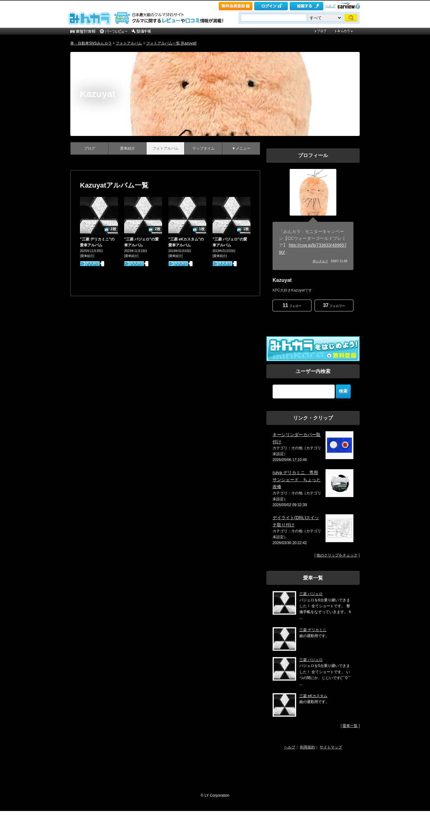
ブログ (89, 148)
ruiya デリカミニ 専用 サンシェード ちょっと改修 (296, 479)
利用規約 (307, 747)
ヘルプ (330, 6)
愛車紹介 (127, 148)
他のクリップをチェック (337, 555)
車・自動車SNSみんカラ (91, 43)
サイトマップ (331, 747)
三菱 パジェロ (311, 594)
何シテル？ (320, 261)
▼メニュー (241, 148)
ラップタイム (203, 148)
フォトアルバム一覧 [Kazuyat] (171, 43)
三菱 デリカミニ (312, 630)
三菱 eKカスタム (313, 696)
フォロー (292, 305)
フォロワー (334, 305)
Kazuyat (97, 94)
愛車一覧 (350, 726)
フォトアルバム (129, 43)
